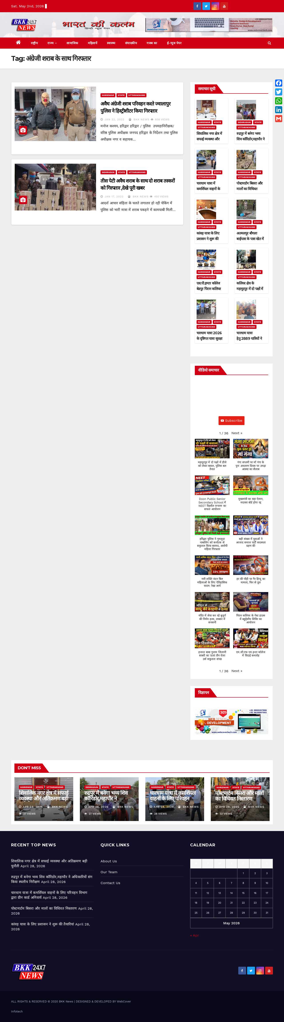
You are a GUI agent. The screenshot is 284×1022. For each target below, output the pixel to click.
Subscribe (232, 420)
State (121, 95)
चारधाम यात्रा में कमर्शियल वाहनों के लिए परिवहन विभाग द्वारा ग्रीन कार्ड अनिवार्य (172, 801)
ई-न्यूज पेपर (174, 43)
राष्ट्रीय (34, 43)
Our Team (109, 872)
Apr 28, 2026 (33, 806)
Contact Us (110, 883)
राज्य (52, 43)
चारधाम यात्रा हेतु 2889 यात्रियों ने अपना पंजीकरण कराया (250, 338)
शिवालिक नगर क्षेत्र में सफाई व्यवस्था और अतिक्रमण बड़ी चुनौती (210, 139)
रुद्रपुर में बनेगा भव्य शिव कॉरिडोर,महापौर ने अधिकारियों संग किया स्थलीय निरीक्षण (106, 801)
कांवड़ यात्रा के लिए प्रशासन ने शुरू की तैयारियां (208, 239)
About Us (109, 861)
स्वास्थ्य (111, 43)
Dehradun (108, 172)
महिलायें (92, 43)
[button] (269, 43)
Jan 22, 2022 (114, 119)
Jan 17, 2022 (114, 196)
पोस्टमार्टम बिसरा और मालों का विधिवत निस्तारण (249, 189)
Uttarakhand (136, 95)
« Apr (194, 935)
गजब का (152, 43)
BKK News (139, 119)
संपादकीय (131, 43)
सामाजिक (72, 43)
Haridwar (108, 95)
